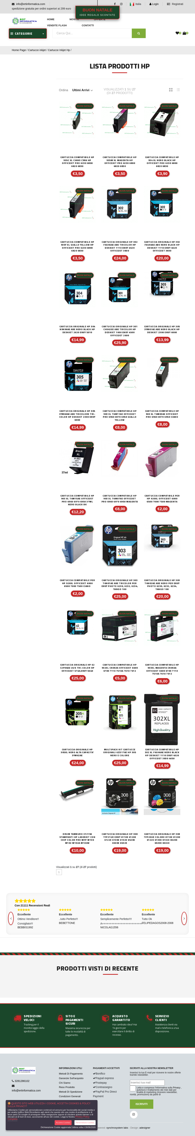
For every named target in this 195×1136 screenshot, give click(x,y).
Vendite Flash (57, 25)
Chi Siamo (64, 1082)
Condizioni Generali (69, 1096)
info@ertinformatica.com (30, 4)
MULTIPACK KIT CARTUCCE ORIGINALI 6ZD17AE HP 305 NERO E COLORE (119, 752)
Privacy (176, 1087)
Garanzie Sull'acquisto (71, 1078)
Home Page (19, 50)
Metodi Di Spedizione (70, 1091)
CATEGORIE (21, 33)
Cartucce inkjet (37, 50)
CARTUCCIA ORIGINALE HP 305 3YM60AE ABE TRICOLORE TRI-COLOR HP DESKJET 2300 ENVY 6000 (77, 415)
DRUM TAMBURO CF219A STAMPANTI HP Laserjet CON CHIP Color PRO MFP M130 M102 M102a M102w (77, 838)
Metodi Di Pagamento (71, 1073)
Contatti (88, 25)
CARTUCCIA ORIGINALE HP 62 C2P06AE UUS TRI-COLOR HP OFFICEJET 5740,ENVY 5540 (77, 667)
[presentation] (184, 918)
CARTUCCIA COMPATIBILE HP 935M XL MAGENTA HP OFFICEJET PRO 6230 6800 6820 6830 (120, 162)
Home (50, 19)
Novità (74, 19)
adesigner (144, 1127)
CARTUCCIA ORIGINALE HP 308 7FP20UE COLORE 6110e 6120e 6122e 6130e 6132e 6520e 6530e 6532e (162, 838)
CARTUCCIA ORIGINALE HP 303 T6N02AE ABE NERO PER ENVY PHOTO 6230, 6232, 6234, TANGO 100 (162, 585)
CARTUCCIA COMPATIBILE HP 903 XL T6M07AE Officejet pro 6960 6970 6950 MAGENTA (119, 498)
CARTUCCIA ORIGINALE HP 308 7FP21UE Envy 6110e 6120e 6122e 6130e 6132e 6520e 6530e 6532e (119, 838)
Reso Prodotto (67, 1087)
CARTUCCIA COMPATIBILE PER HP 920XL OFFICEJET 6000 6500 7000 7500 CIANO (77, 583)
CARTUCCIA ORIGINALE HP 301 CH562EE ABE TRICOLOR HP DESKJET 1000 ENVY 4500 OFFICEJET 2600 (119, 331)
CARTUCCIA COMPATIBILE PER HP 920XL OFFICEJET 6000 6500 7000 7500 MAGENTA (162, 498)
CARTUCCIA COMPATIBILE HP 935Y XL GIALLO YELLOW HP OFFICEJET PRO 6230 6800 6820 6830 (77, 246)
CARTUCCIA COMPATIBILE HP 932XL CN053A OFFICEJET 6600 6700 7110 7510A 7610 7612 (120, 667)
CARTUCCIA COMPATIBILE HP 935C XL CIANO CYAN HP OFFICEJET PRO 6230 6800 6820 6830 (77, 162)
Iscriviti (142, 1104)
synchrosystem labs (117, 1127)
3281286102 (22, 1081)
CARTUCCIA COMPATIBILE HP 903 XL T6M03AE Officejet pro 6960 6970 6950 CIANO (162, 414)
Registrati (175, 4)
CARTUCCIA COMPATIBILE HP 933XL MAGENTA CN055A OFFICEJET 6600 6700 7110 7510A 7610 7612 (162, 669)
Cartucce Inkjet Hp (59, 50)
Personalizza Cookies (85, 1122)
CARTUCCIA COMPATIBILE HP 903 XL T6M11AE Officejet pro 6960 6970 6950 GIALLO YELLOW (120, 415)
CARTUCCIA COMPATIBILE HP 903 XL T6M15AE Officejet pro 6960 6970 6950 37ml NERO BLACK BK (77, 500)
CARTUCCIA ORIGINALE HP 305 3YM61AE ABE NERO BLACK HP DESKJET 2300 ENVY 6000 (162, 329)
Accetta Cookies (63, 1122)
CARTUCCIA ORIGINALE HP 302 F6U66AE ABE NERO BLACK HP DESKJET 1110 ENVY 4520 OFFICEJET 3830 (162, 246)
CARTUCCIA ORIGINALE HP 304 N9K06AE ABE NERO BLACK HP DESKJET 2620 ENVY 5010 (77, 329)
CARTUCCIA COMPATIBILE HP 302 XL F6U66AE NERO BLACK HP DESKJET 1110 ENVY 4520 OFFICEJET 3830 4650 (162, 754)
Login (154, 4)
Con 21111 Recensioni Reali (32, 905)
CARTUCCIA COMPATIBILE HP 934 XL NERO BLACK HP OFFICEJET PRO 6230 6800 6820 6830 (162, 162)
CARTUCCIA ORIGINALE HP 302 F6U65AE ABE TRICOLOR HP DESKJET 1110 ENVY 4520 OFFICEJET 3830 (119, 246)
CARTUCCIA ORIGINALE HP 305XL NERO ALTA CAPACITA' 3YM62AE (77, 752)
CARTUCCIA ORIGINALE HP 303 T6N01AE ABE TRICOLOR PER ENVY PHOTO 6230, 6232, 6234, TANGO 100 (119, 585)
